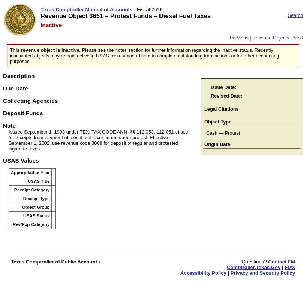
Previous (239, 38)
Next (298, 38)
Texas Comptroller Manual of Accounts (86, 9)
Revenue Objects (270, 38)
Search (295, 15)
